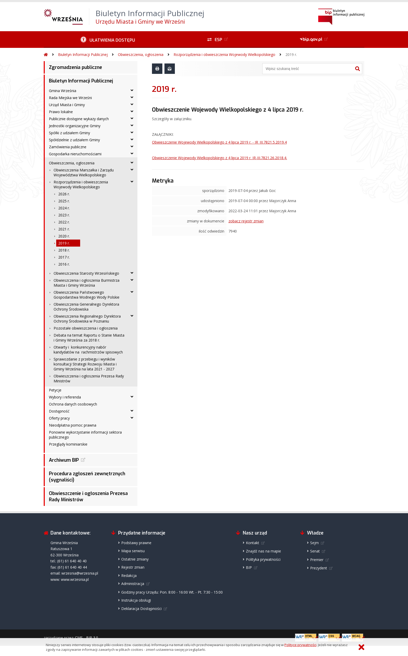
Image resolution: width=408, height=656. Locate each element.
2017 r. (64, 257)
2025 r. (64, 200)
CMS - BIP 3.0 (86, 637)
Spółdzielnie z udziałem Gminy (74, 139)
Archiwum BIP (64, 460)
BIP (249, 567)
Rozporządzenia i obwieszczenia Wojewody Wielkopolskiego (224, 54)
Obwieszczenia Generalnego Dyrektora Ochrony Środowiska (86, 307)
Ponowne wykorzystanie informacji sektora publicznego (85, 435)
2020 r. (64, 236)
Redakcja (129, 575)
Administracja (132, 583)
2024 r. (64, 207)
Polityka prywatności (263, 559)
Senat (315, 551)
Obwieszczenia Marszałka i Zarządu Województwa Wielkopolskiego (84, 172)
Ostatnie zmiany (135, 559)
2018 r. (64, 250)
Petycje (55, 390)
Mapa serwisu (133, 550)
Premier (316, 559)
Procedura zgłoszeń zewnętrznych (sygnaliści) (87, 477)
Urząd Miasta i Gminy (67, 104)
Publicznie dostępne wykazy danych (79, 118)
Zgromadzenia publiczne (75, 67)
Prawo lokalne (61, 111)
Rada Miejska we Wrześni (70, 97)
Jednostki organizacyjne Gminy (74, 125)
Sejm (314, 542)
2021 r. (64, 229)
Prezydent (318, 567)
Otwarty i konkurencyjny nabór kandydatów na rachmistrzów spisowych (88, 350)
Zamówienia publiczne (67, 146)
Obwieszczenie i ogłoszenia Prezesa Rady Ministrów (88, 496)
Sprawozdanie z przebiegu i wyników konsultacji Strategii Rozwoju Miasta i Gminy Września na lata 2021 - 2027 (85, 364)
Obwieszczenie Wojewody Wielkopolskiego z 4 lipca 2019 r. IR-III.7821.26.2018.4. (219, 157)
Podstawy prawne (136, 542)
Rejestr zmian (132, 567)
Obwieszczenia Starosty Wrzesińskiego (86, 273)
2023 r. (64, 215)
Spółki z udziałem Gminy (69, 132)
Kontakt (252, 542)
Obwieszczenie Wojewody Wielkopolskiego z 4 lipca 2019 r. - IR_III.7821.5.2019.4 (219, 142)
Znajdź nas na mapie (263, 551)
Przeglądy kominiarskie (68, 444)
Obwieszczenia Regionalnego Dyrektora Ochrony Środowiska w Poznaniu (87, 319)
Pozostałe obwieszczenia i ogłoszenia (86, 328)
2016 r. (64, 264)
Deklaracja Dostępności (141, 608)
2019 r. (291, 54)
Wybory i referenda (65, 397)
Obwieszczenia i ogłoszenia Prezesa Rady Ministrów (89, 378)
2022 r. (64, 222)
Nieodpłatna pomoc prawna (72, 425)
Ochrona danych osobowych (73, 404)
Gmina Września (62, 90)
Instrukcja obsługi (136, 600)
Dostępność (59, 411)
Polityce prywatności (300, 644)
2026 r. (64, 193)
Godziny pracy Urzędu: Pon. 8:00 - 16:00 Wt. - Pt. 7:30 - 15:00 (172, 592)
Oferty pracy (59, 418)
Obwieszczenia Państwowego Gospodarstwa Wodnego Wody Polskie (86, 295)
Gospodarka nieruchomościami (75, 153)
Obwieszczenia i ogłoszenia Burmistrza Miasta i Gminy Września (86, 283)
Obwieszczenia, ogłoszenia (140, 54)
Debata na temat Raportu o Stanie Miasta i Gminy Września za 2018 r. (89, 338)
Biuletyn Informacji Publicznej (83, 54)
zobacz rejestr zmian (246, 220)
